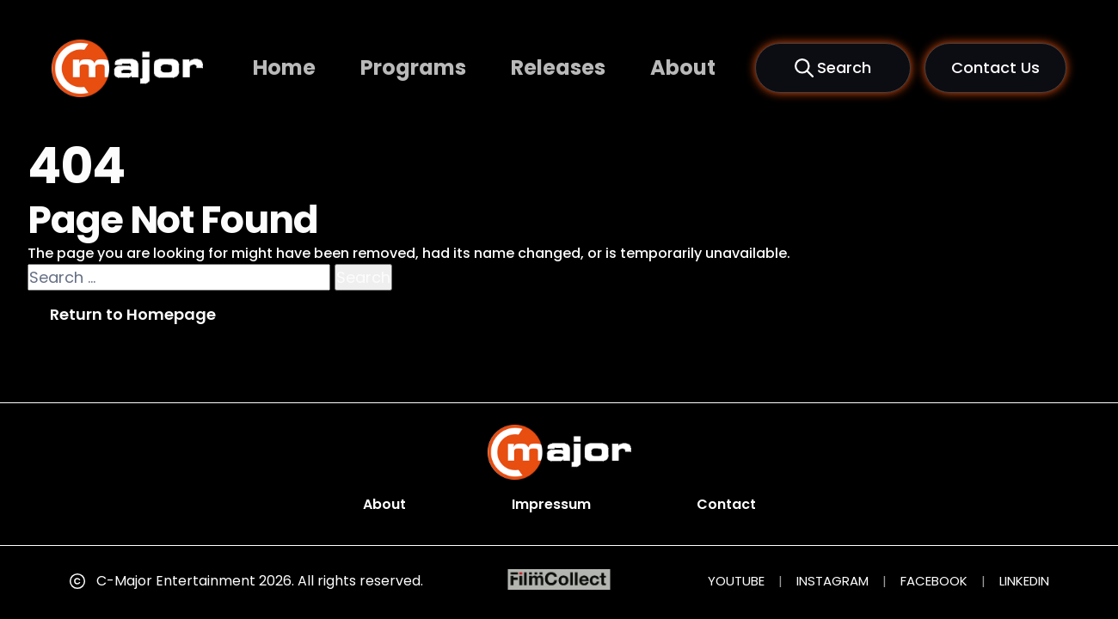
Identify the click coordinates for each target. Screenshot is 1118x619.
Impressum (551, 504)
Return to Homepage (133, 314)
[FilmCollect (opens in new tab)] (559, 580)
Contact (726, 504)
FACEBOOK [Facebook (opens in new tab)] (934, 581)
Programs (413, 67)
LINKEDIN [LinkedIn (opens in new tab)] (1024, 581)
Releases (558, 67)
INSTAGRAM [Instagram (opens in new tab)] (832, 581)
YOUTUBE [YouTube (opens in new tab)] (736, 581)
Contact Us (995, 67)
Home (284, 67)
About (683, 67)
